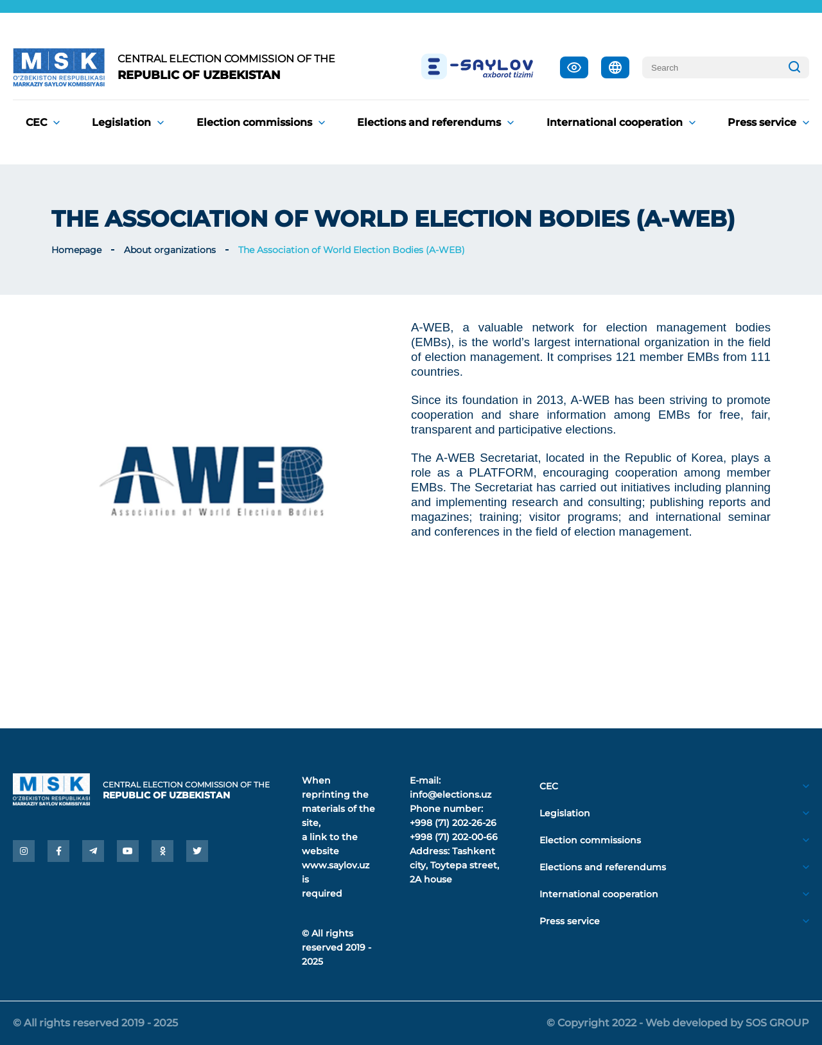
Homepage (76, 250)
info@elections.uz (450, 794)
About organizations (170, 250)
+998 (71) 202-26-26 (453, 823)
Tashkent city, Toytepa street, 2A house (454, 865)
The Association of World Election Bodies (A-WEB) (351, 250)
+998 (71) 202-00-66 (454, 837)
